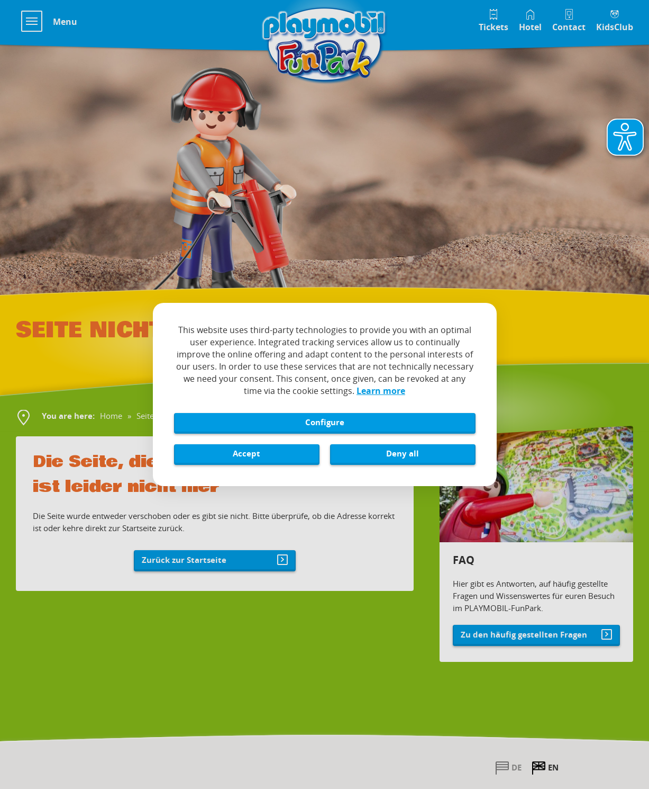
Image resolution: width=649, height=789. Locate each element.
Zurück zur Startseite (184, 559)
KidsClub (614, 27)
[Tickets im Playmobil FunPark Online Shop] (493, 19)
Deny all (402, 453)
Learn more (381, 391)
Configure (324, 422)
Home (111, 415)
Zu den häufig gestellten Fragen (524, 634)
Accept (246, 453)
